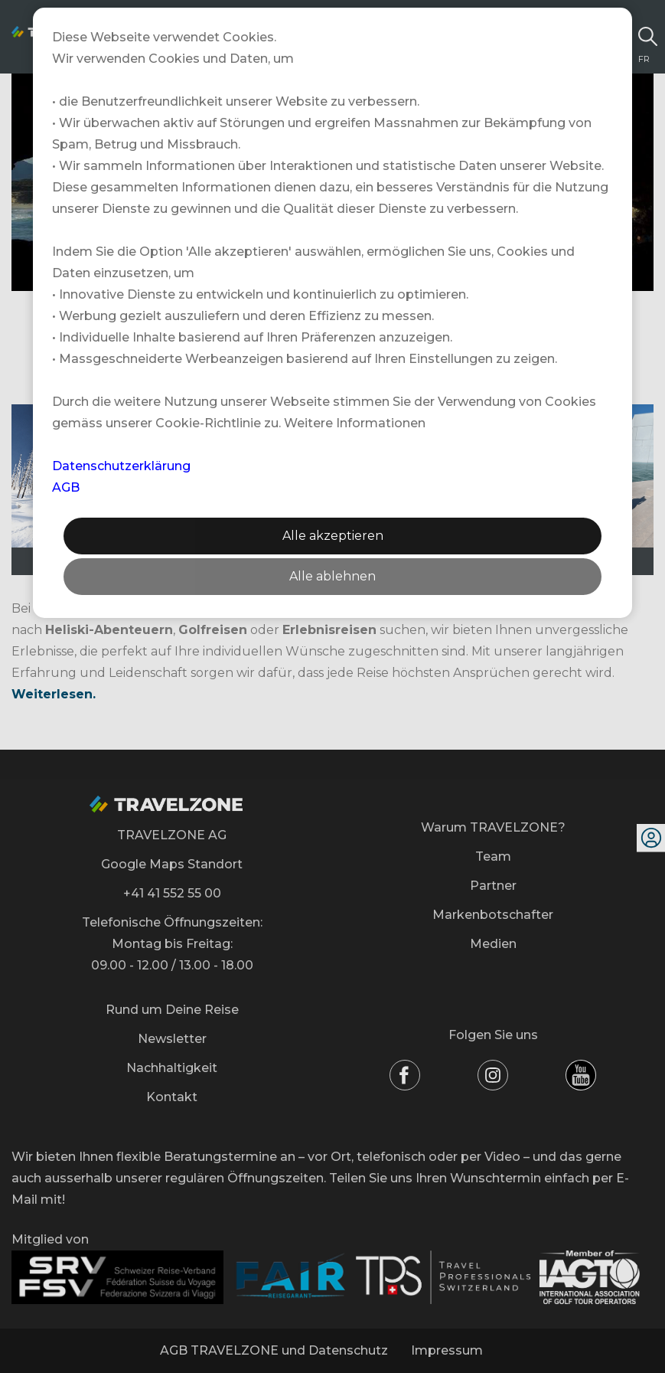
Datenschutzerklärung (121, 466)
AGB (66, 487)
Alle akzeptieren (332, 535)
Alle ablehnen (332, 576)
